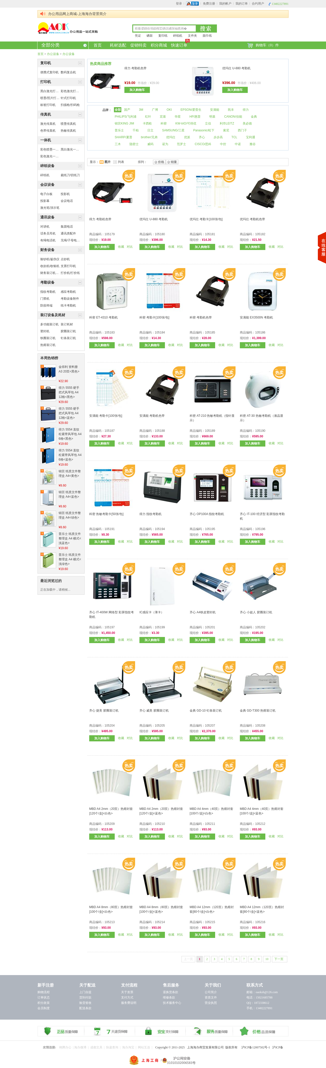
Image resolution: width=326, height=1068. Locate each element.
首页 (98, 45)
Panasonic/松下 (203, 130)
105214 (160, 922)
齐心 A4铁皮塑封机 (203, 612)
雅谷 (253, 144)
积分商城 (159, 45)
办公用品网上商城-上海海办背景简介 (77, 14)
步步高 (218, 137)
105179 (110, 234)
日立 (150, 130)
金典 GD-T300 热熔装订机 (258, 710)
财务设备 (47, 250)
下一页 (278, 959)
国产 (127, 110)
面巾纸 (207, 35)
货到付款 (85, 997)
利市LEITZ (227, 123)
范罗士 (181, 144)
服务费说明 (128, 1003)
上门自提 (85, 992)
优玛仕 (170, 137)
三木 (118, 144)
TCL (234, 137)
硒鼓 (150, 35)
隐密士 (134, 144)
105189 (210, 431)
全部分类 (64, 45)
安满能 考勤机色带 (152, 416)
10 (266, 959)
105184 (160, 332)
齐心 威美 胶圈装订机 (154, 710)
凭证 (138, 35)
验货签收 (85, 1003)
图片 (105, 162)
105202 (260, 627)
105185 (210, 332)
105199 (160, 627)
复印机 (45, 63)
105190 (260, 431)
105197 (110, 627)
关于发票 (127, 992)
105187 (110, 431)
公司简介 (211, 992)
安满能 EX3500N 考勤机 (256, 317)
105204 (110, 725)
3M (141, 110)
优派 (187, 137)
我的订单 (242, 3)
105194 (160, 529)
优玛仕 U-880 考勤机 (236, 68)
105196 (260, 529)
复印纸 (162, 35)
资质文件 (211, 997)
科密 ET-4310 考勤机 (103, 317)
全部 (118, 110)
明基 (212, 116)
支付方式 (127, 997)
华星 (178, 116)
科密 (164, 123)
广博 (155, 110)
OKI (169, 110)
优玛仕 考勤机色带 (252, 219)
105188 (160, 431)
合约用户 (258, 3)
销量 (172, 162)
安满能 (214, 110)
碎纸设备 (47, 166)
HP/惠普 (195, 116)
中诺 (238, 144)
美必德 (247, 123)
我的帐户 (225, 3)
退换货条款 (170, 992)
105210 (160, 824)
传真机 (45, 114)
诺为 (165, 144)
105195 (210, 529)
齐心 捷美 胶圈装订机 (104, 710)
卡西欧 (147, 123)
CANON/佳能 (233, 116)
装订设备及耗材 (52, 315)
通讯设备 (47, 217)
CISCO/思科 (203, 144)
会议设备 (47, 185)
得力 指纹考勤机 (150, 514)
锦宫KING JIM (124, 123)
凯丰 (231, 110)
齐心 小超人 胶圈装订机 (256, 612)
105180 (160, 234)
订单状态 (43, 997)
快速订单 (179, 44)
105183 (110, 332)
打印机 (45, 82)
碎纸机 (177, 35)
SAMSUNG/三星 (173, 130)
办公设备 (53, 54)
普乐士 (119, 130)
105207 (210, 725)
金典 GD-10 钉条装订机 (206, 710)
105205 (160, 725)
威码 (150, 144)
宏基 (163, 116)
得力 (246, 110)
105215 (210, 922)
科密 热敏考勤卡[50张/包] (106, 514)
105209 (110, 824)
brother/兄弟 (149, 137)
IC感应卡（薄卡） (151, 612)
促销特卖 (138, 45)
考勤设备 (47, 282)
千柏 (136, 130)
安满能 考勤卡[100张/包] (105, 416)
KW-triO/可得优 (185, 123)
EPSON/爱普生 (190, 110)
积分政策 (43, 1003)
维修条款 (169, 997)
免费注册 (209, 3)
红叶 (148, 116)
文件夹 (192, 35)
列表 (118, 162)
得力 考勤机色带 (135, 68)
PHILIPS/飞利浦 (125, 116)
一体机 (45, 140)
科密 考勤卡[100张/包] (154, 317)
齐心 (202, 137)
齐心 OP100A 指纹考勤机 (207, 514)
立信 (208, 123)
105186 (260, 332)
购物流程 (43, 992)
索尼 (226, 130)
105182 (260, 234)
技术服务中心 (172, 1003)
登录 (179, 3)
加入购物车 (137, 90)
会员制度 (43, 1008)
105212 (260, 824)
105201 (210, 627)
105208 (260, 725)
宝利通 (250, 137)
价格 (159, 162)
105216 (260, 922)
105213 (110, 922)
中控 (223, 144)
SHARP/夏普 (123, 137)
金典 (254, 116)
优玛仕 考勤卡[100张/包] (206, 219)
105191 (110, 529)
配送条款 (85, 1008)
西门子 (242, 130)
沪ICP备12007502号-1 (256, 1047)
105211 (210, 824)
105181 (210, 234)
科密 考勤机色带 (201, 317)
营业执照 (211, 1003)
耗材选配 (118, 45)
